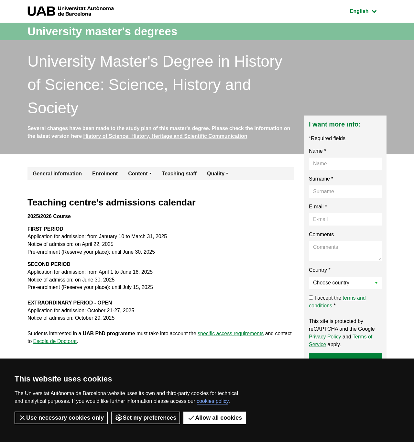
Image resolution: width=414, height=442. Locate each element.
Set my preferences (145, 418)
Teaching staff (179, 174)
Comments (321, 235)
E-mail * (318, 207)
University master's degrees (104, 31)
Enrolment (105, 174)
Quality (215, 174)
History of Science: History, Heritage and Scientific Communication (166, 136)
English (368, 10)
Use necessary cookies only (61, 418)
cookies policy (212, 401)
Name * (317, 151)
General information (57, 174)
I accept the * (337, 302)
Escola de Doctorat (55, 343)
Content (137, 174)
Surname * (321, 179)
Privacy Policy (325, 337)
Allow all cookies (214, 418)
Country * (320, 270)
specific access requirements (233, 335)
